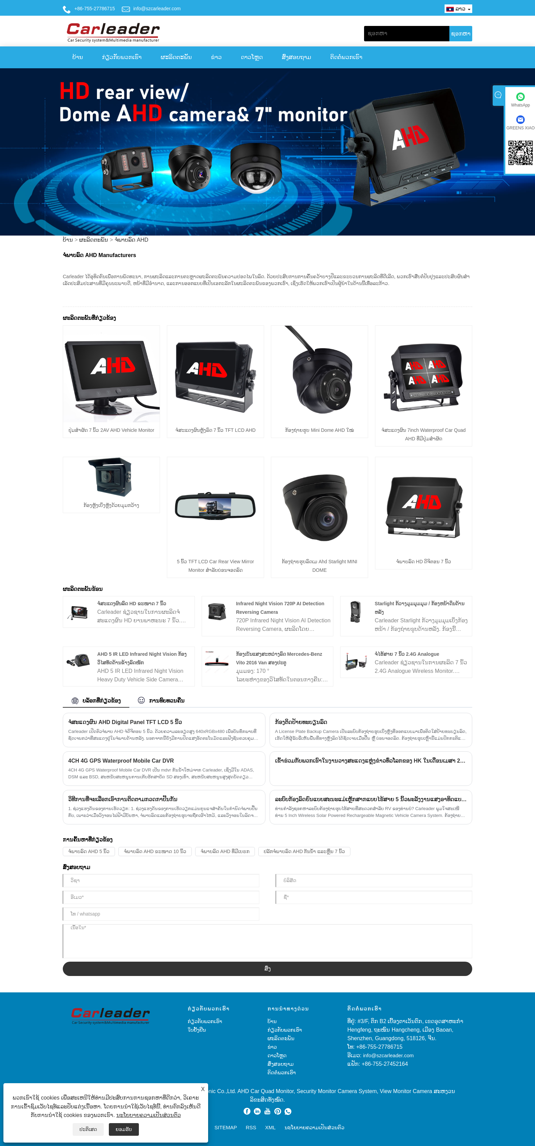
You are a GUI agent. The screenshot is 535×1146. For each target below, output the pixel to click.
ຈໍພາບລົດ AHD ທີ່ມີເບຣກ (225, 851)
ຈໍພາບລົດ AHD (131, 240)
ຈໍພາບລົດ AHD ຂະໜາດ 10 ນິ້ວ (155, 851)
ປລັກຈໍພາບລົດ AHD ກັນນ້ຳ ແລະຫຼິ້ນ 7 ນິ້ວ (304, 851)
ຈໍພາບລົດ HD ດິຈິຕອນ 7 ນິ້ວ (423, 561)
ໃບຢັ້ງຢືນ (197, 1030)
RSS (251, 1127)
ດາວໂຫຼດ (252, 57)
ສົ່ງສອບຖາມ (296, 57)
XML (270, 1127)
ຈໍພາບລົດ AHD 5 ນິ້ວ (89, 851)
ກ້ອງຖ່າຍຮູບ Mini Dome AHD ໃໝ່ (319, 430)
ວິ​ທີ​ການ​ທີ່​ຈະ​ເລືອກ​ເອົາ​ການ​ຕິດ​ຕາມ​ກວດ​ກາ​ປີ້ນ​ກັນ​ (122, 799)
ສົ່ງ (267, 969)
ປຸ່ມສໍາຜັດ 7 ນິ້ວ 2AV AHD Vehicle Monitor (111, 430)
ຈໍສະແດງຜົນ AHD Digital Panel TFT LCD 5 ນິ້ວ (125, 722)
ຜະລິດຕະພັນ (176, 57)
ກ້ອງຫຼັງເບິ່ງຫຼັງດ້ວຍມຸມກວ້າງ (111, 505)
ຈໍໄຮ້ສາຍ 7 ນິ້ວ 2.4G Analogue (407, 654)
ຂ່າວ (216, 57)
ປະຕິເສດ (88, 1129)
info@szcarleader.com (157, 8)
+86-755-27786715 (94, 8)
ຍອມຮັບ (124, 1129)
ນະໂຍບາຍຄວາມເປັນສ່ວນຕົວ (148, 1115)
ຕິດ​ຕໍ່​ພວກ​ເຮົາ (346, 57)
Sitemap (226, 1127)
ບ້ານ (77, 57)
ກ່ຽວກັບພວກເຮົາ (122, 57)
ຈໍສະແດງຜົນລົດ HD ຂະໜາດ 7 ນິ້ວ (131, 603)
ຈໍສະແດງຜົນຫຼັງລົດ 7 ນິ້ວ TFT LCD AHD (215, 430)
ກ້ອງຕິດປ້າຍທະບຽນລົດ (301, 722)
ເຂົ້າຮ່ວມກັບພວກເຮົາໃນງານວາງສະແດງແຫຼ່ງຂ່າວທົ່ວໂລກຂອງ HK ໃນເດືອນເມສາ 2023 (371, 761)
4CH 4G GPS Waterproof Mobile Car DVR (121, 761)
